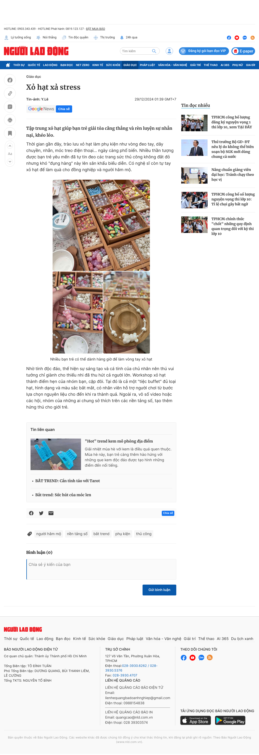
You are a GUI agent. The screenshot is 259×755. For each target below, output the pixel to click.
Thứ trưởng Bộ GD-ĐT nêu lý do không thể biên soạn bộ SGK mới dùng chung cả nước (232, 149)
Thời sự (19, 65)
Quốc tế (34, 65)
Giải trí (195, 65)
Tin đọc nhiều (195, 105)
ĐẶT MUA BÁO (95, 29)
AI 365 (225, 65)
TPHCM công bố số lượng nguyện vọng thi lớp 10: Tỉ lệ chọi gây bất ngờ (233, 199)
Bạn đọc (67, 65)
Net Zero (83, 65)
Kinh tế (97, 65)
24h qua (128, 37)
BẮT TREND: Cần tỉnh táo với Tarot (67, 481)
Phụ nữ (237, 65)
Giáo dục (130, 65)
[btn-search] (154, 51)
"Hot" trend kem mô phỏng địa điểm (119, 441)
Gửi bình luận (159, 590)
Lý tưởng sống (17, 37)
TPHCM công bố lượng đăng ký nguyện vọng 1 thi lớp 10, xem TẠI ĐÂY (231, 122)
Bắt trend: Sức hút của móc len (63, 495)
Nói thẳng (46, 37)
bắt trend (102, 533)
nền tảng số (77, 533)
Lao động (50, 65)
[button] (10, 146)
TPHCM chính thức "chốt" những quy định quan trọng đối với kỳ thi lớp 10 (232, 226)
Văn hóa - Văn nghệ (172, 65)
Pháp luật (147, 65)
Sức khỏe (113, 65)
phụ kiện (122, 533)
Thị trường (104, 37)
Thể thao (211, 65)
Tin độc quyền (75, 37)
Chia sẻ (64, 109)
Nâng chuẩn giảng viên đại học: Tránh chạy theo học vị (232, 174)
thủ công (144, 533)
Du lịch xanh (242, 638)
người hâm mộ (48, 533)
